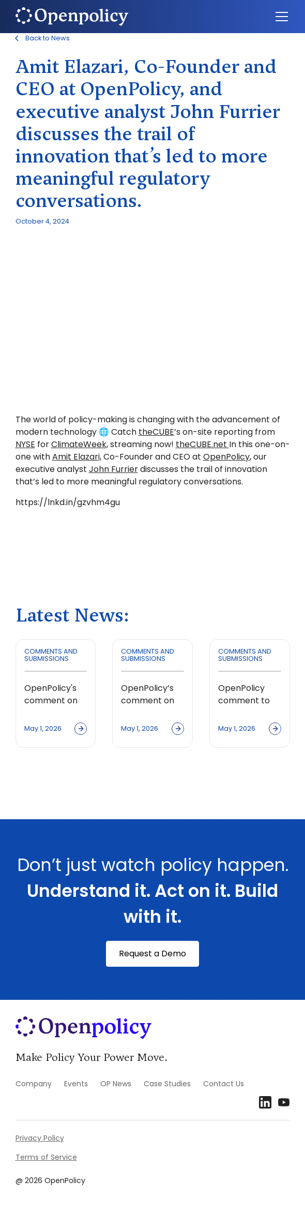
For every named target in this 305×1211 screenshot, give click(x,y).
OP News (115, 1084)
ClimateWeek (78, 444)
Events (76, 1084)
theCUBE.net (202, 444)
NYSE (25, 444)
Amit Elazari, (76, 457)
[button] (279, 16)
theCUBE (156, 432)
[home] (72, 16)
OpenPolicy (226, 457)
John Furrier (113, 469)
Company (34, 1084)
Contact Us (223, 1084)
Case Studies (167, 1084)
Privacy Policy (40, 1138)
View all (43, 781)
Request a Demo (152, 953)
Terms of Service (46, 1157)
